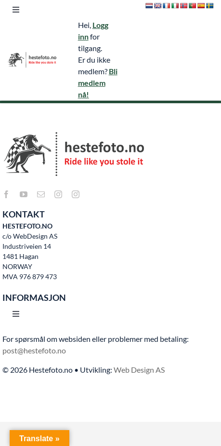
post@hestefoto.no (34, 350)
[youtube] (23, 194)
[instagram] (58, 194)
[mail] (41, 194)
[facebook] (6, 194)
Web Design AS (139, 369)
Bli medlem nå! (97, 83)
